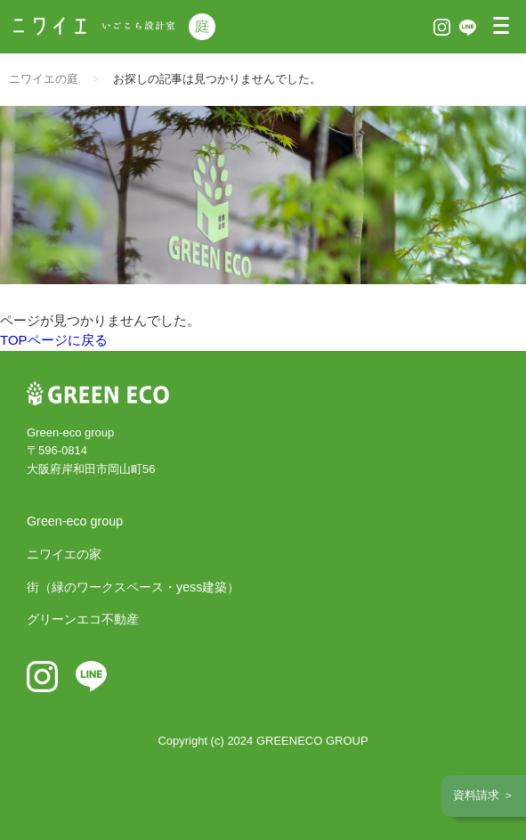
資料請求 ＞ (483, 795)
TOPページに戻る (54, 339)
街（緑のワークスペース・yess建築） (133, 587)
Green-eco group (75, 521)
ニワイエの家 (64, 554)
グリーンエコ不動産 (83, 619)
